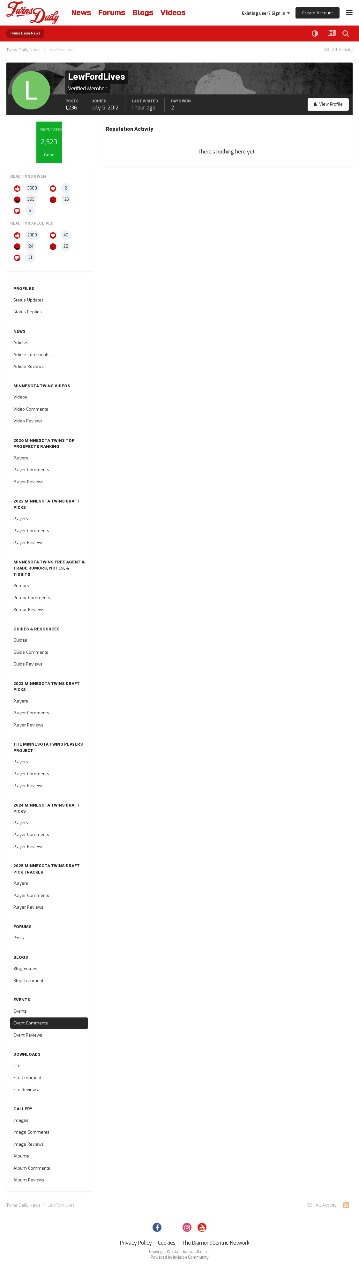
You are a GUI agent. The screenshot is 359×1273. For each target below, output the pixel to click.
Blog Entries (25, 968)
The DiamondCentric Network (216, 1243)
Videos (173, 13)
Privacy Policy (136, 1243)
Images (20, 1120)
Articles (20, 342)
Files (18, 1065)
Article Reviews (28, 366)
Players (20, 458)
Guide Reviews (27, 664)
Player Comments (31, 470)
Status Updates (28, 300)
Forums (111, 13)
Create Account (317, 13)
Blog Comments (29, 980)
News (81, 13)
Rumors (21, 585)
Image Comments (31, 1132)
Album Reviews (28, 1180)
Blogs (142, 13)
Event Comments (30, 1023)
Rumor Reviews (28, 609)
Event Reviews (27, 1035)
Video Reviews (27, 421)
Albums (21, 1156)
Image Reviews (28, 1144)
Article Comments (31, 354)
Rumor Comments (31, 597)
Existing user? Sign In (266, 13)
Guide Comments (30, 652)
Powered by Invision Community (179, 1257)
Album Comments (31, 1168)
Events (20, 1011)
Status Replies (27, 312)
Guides (20, 640)
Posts (18, 938)
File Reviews (25, 1089)
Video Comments (30, 409)
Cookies (167, 1243)
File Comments (28, 1077)
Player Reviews (28, 482)
